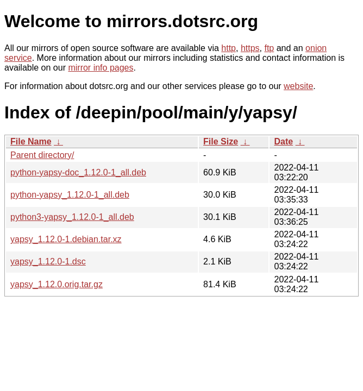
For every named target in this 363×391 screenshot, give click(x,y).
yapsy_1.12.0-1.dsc (48, 261)
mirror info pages (100, 67)
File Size (220, 141)
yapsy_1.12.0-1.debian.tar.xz (66, 239)
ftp (269, 48)
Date (283, 141)
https (250, 48)
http (228, 48)
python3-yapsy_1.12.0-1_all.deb (72, 217)
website (298, 86)
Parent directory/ (42, 155)
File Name (31, 141)
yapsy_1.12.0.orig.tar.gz (56, 284)
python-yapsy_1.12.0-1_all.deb (69, 194)
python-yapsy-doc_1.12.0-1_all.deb (78, 172)
